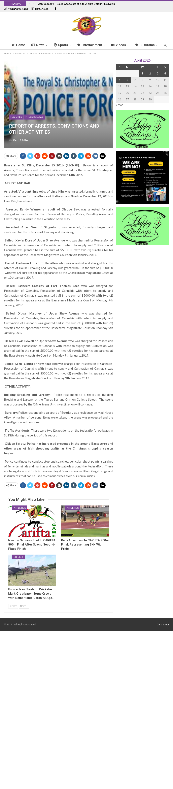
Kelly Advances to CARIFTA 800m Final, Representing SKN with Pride (85, 544)
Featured (16, 117)
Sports (66, 45)
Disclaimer (163, 624)
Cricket (18, 557)
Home (22, 45)
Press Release (34, 117)
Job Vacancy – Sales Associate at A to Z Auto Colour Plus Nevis (76, 3)
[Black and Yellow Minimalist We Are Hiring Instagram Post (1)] (142, 177)
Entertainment (95, 45)
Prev (13, 606)
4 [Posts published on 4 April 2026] (165, 73)
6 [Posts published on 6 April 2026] (127, 79)
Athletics (20, 507)
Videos (125, 45)
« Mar (119, 104)
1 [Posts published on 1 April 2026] (142, 73)
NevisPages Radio (16, 8)
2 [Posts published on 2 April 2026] (150, 73)
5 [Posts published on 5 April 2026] (119, 79)
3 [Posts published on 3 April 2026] (158, 73)
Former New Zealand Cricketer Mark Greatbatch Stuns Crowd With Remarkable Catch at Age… (31, 594)
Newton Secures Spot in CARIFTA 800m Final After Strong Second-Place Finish (31, 544)
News (42, 45)
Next (24, 606)
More (146, 45)
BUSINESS (40, 8)
